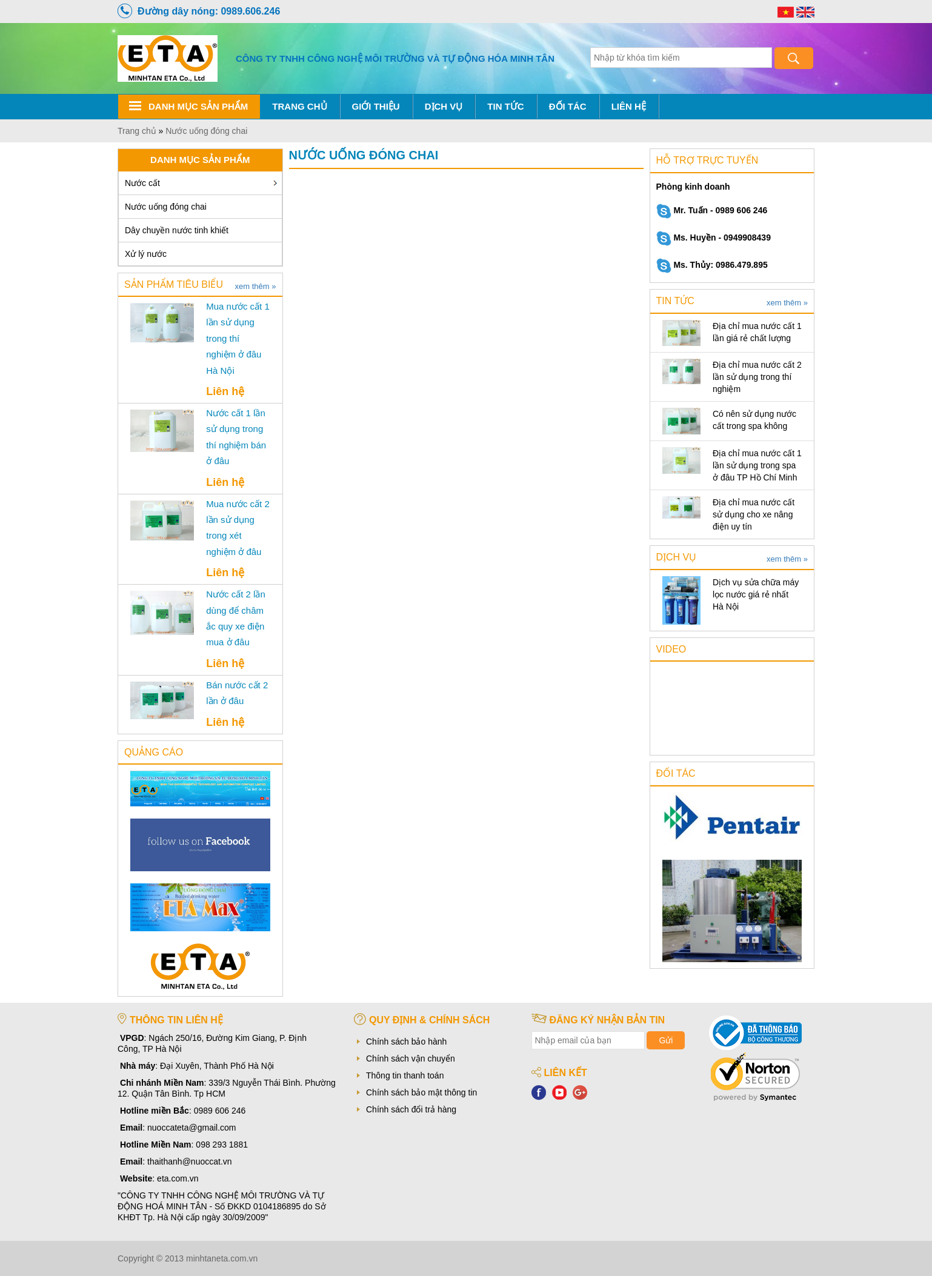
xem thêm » (255, 286)
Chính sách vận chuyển (410, 1058)
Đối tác (568, 106)
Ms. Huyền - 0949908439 (713, 237)
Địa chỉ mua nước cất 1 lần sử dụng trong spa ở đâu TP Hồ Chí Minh (757, 465)
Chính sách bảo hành (406, 1041)
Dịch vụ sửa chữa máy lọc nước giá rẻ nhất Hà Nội (756, 594)
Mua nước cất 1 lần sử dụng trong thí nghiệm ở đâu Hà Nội (238, 338)
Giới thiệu (376, 106)
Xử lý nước (146, 254)
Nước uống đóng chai (166, 206)
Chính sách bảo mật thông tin (421, 1092)
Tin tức (505, 106)
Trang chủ (299, 106)
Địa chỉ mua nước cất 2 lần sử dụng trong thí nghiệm (757, 377)
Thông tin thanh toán (405, 1075)
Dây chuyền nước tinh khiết (176, 230)
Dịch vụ (444, 106)
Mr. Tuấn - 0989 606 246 (712, 210)
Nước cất (142, 183)
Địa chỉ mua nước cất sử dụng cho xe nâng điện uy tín (753, 514)
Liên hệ (628, 106)
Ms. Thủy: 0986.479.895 (712, 265)
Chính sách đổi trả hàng (411, 1109)
